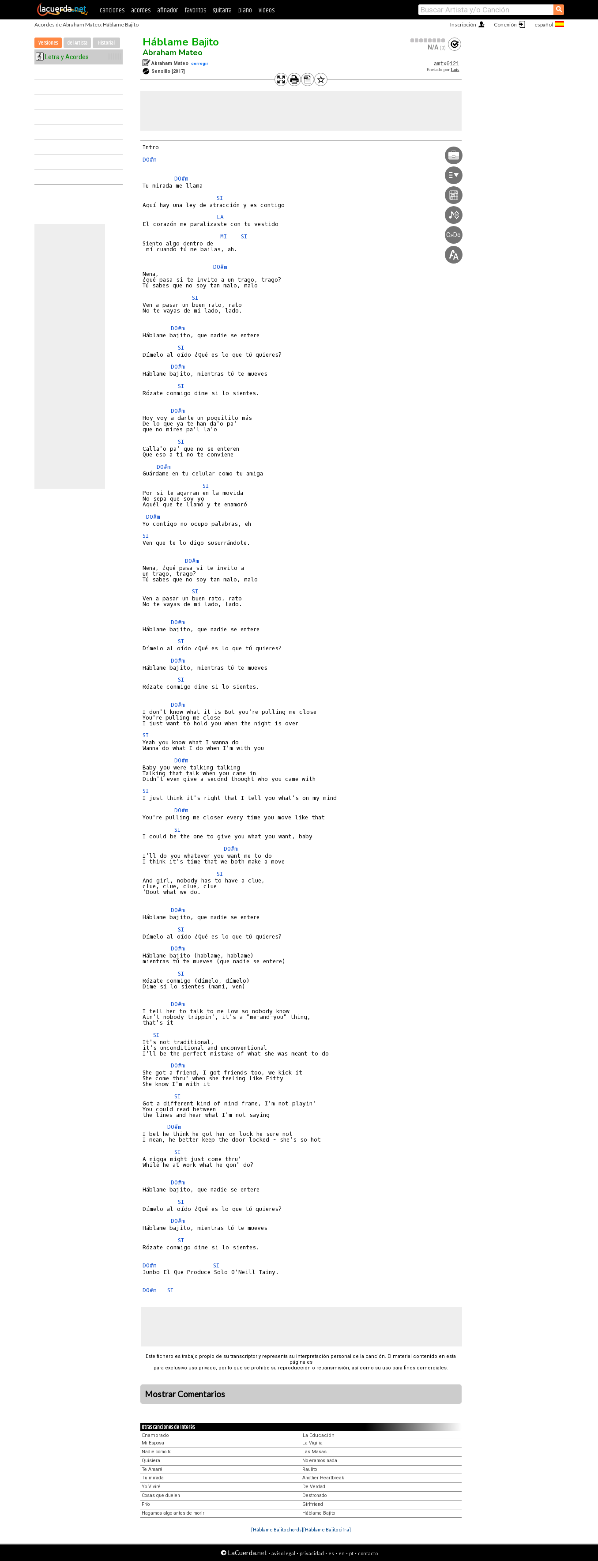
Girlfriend (312, 1504)
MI (223, 236)
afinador (167, 10)
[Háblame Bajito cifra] (327, 1529)
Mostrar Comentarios (185, 1394)
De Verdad (313, 1486)
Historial (106, 43)
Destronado (314, 1495)
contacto (368, 1553)
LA (220, 217)
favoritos (195, 10)
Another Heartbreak (323, 1478)
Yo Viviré (151, 1486)
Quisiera (151, 1460)
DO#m (150, 159)
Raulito (309, 1469)
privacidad (312, 1553)
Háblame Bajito (181, 42)
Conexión (505, 24)
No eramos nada (319, 1460)
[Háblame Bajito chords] (277, 1529)
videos (267, 10)
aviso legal (283, 1553)
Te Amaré (152, 1469)
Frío (146, 1504)
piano (245, 10)
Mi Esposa (153, 1443)
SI (220, 198)
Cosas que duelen (161, 1495)
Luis (455, 69)
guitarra (222, 10)
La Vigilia (312, 1443)
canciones (112, 10)
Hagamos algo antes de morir (173, 1513)
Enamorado (155, 1435)
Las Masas (314, 1452)
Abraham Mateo (173, 52)
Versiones (48, 43)
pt (351, 1553)
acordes (140, 10)
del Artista (77, 43)
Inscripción (463, 24)
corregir (199, 63)
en (341, 1553)
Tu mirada (153, 1478)
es (331, 1553)
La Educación (319, 1435)
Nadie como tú (157, 1452)
